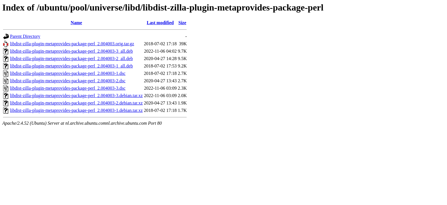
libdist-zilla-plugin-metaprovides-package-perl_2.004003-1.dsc (67, 73)
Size (182, 22)
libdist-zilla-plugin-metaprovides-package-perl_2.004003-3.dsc (67, 88)
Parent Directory (25, 36)
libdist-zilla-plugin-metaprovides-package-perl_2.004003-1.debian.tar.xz (76, 110)
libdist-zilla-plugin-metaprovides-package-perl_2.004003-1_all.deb (71, 65)
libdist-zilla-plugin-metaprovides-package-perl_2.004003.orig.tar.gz (72, 43)
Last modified (160, 22)
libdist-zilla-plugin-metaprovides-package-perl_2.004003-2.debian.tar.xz (76, 103)
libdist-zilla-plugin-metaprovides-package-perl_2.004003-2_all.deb (71, 58)
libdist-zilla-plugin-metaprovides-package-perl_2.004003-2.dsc (67, 80)
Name (76, 22)
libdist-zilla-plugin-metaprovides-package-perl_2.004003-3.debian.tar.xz (76, 95)
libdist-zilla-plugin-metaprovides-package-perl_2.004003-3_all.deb (71, 51)
